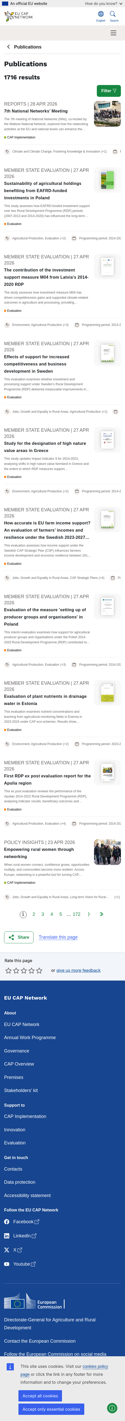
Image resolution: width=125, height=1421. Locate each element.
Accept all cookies (40, 1395)
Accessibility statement (27, 1195)
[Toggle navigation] (113, 33)
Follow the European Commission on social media (55, 1354)
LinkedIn (20, 1236)
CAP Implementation (25, 1116)
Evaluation (15, 1142)
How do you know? (103, 3)
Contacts (13, 1169)
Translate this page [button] (58, 937)
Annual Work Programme (30, 1037)
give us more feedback (78, 970)
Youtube (20, 1264)
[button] (19, 937)
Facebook (22, 1222)
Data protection (19, 1182)
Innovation (14, 1129)
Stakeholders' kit (21, 1090)
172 (76, 914)
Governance (16, 1050)
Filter (109, 91)
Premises (13, 1077)
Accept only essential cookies (51, 1409)
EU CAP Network (21, 1024)
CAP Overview (19, 1064)
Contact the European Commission (40, 1341)
